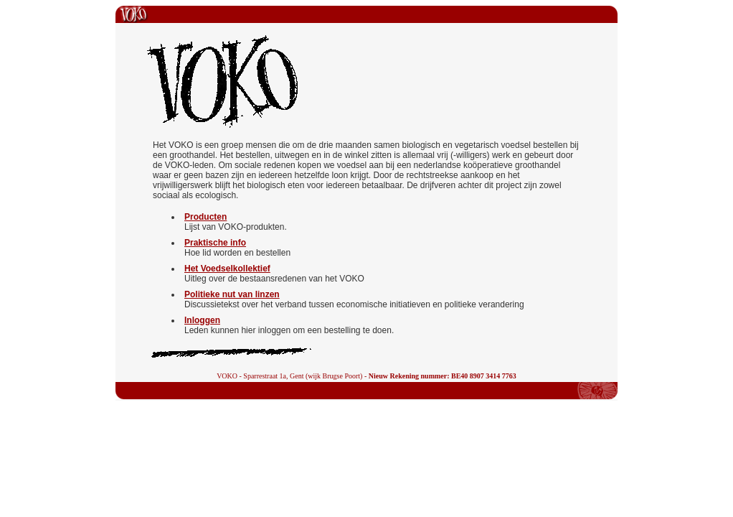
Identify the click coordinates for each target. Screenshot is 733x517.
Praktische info (215, 243)
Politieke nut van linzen (232, 294)
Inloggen (202, 320)
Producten (205, 217)
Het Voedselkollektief (227, 269)
